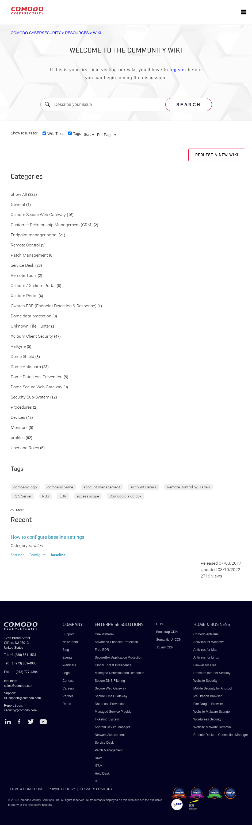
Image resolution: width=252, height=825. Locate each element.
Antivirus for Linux (206, 657)
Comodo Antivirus (206, 634)
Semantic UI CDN (169, 639)
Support (68, 634)
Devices (18, 417)
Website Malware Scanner (212, 712)
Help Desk (102, 773)
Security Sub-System (30, 397)
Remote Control (25, 245)
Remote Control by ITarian (188, 487)
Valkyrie (18, 346)
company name (60, 487)
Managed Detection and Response (119, 673)
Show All (19, 194)
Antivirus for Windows (208, 642)
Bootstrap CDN (167, 632)
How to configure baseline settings (47, 537)
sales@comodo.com (18, 686)
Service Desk (22, 265)
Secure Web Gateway (110, 688)
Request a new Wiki (216, 155)
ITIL (97, 781)
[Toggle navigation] (244, 12)
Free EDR (102, 650)
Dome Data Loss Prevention (37, 377)
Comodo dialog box (125, 496)
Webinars (69, 665)
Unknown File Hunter (30, 326)
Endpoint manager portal (34, 235)
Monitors (19, 427)
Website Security (205, 681)
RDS (45, 496)
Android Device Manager (112, 727)
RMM (98, 758)
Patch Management (29, 255)
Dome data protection (31, 316)
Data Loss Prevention (110, 704)
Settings (17, 555)
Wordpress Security (207, 719)
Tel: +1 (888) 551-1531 (20, 655)
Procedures (21, 407)
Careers (68, 688)
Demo (67, 704)
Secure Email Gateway (111, 696)
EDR (62, 496)
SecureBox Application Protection (118, 657)
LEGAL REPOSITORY (97, 789)
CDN (159, 624)
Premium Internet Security (212, 673)
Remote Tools (24, 275)
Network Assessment (110, 735)
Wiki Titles (55, 133)
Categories (27, 177)
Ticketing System (107, 719)
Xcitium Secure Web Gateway (38, 215)
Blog (66, 650)
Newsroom (70, 642)
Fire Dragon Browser (208, 704)
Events (67, 657)
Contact (68, 681)
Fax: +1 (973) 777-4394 (21, 672)
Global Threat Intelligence (113, 665)
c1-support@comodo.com (22, 698)
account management (101, 487)
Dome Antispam (26, 367)
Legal (66, 673)
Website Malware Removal (212, 727)
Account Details (143, 487)
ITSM (98, 766)
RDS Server (22, 496)
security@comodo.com (20, 710)
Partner (68, 696)
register (178, 69)
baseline (58, 555)
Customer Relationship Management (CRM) (52, 225)
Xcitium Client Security (32, 336)
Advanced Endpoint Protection (116, 642)
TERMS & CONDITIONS (25, 789)
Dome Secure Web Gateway (36, 387)
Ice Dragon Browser (207, 696)
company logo (25, 487)
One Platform (104, 634)
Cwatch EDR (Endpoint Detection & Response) (53, 306)
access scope (88, 496)
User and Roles (25, 448)
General (18, 204)
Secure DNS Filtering (110, 681)
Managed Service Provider (113, 712)
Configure (37, 555)
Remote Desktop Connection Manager (220, 735)
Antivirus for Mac (205, 650)
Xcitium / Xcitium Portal (33, 286)
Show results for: (25, 133)
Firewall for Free (205, 665)
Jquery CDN (165, 647)
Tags (77, 133)
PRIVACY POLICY (62, 789)
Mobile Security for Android (212, 688)
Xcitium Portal (24, 296)
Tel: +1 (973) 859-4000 (20, 663)
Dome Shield (22, 356)
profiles (18, 438)
